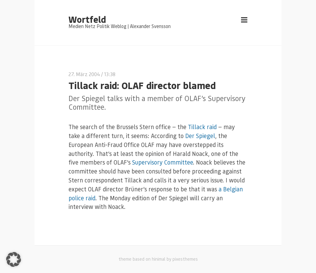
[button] (13, 259)
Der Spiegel (200, 136)
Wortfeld (87, 19)
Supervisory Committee (162, 162)
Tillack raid (202, 127)
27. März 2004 (84, 74)
